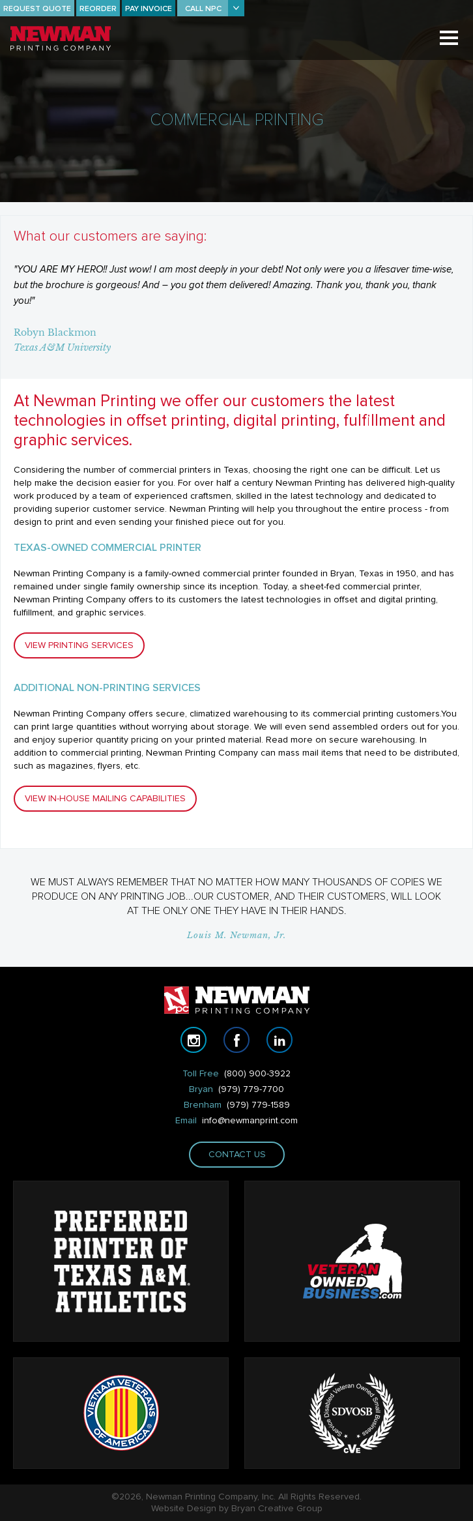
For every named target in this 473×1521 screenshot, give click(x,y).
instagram (193, 1040)
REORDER (98, 9)
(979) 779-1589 (258, 1105)
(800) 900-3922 (257, 1073)
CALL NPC (203, 9)
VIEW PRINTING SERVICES (79, 645)
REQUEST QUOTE (37, 9)
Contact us (236, 1154)
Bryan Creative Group (276, 1508)
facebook (236, 1040)
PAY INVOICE (148, 9)
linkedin (279, 1040)
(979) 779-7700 (251, 1089)
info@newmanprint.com (250, 1120)
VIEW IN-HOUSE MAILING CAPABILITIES (105, 798)
